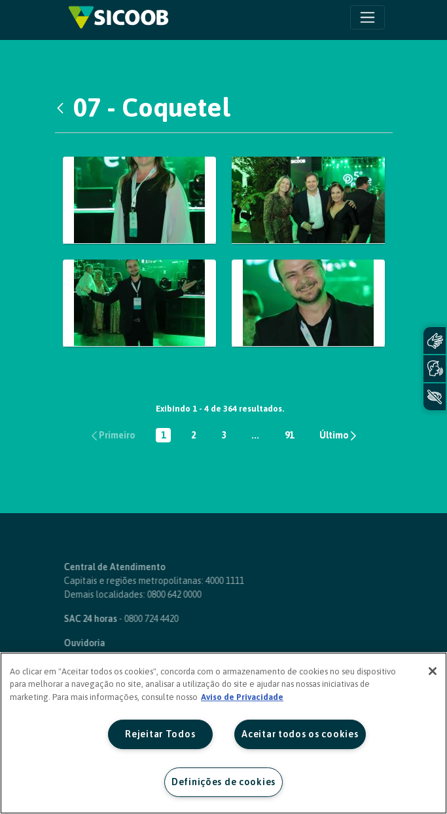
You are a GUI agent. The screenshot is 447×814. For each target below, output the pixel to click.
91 (292, 436)
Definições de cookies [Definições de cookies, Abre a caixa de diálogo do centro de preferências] (223, 782)
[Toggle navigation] (367, 17)
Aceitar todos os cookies (299, 734)
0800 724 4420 (126, 618)
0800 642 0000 (149, 594)
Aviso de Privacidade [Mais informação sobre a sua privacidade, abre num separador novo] (242, 697)
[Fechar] (432, 671)
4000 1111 (199, 580)
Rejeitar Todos (160, 734)
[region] (223, 733)
